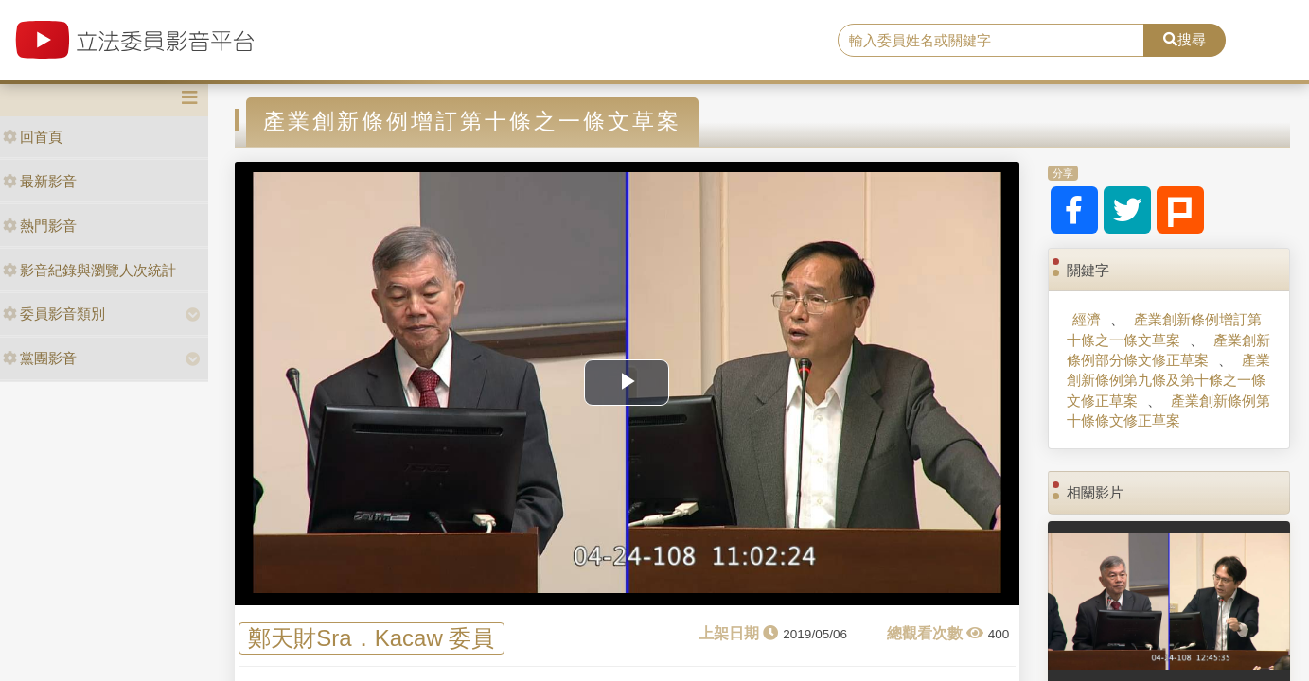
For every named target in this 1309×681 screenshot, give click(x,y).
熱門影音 (40, 226)
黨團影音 (40, 358)
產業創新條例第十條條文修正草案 (1168, 410)
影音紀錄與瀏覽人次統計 (89, 270)
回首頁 (32, 137)
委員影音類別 (54, 314)
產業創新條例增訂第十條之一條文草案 (1164, 329)
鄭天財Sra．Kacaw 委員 (371, 638)
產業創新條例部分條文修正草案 (1168, 350)
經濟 (1086, 319)
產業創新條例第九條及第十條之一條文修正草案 (1168, 380)
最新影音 (40, 181)
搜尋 (1184, 39)
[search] (991, 41)
